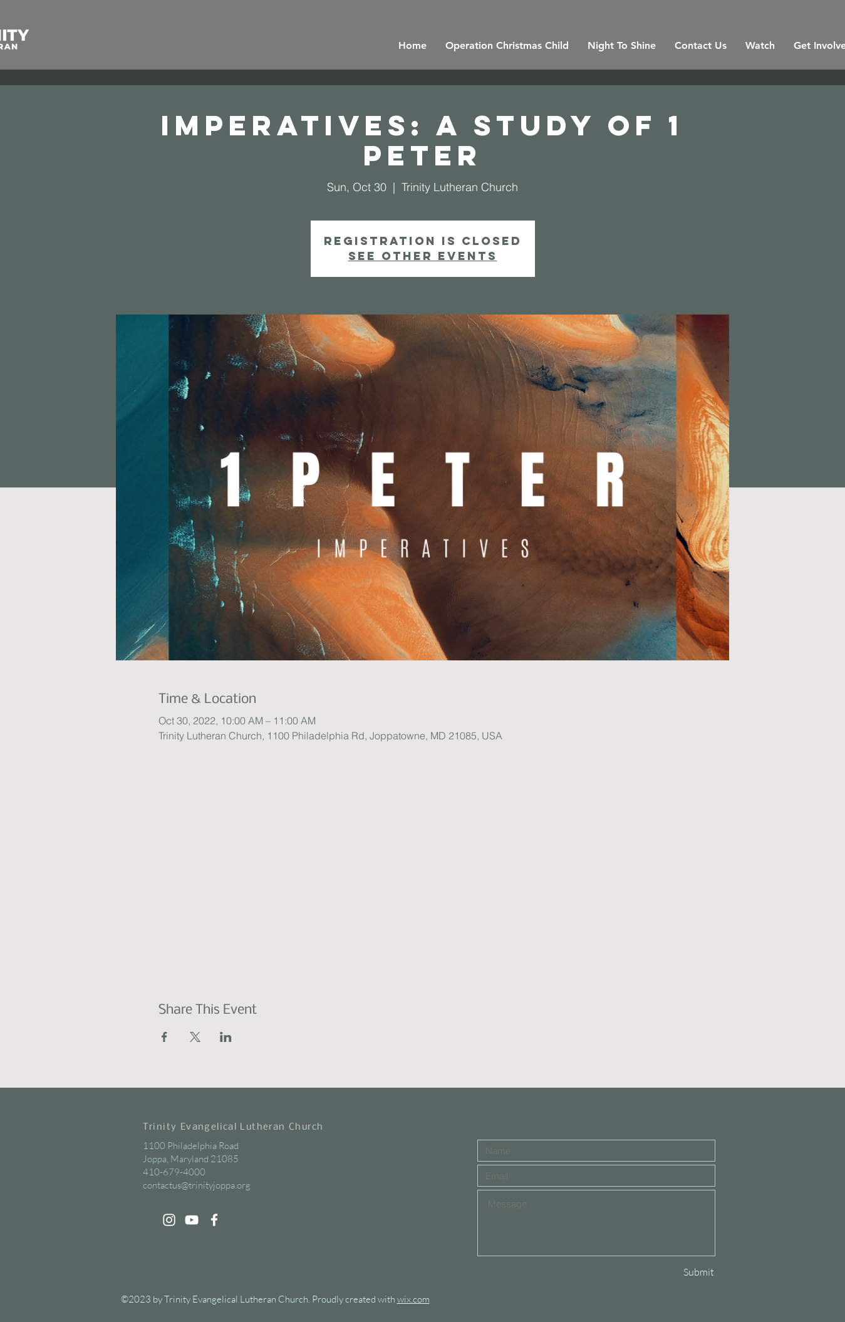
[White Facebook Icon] (214, 1220)
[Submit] (670, 1272)
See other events (422, 256)
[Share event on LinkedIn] (226, 1037)
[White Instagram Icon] (169, 1220)
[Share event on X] (195, 1037)
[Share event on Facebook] (164, 1037)
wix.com (413, 1299)
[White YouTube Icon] (192, 1220)
